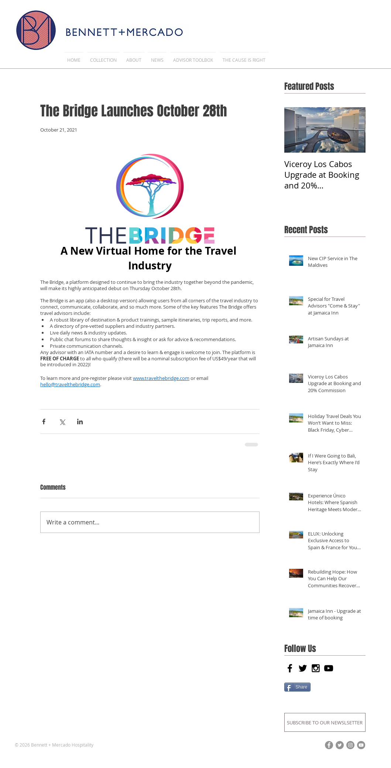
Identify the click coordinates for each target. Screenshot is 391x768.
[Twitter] (340, 745)
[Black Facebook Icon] (289, 668)
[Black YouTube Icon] (328, 668)
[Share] (297, 687)
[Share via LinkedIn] (79, 421)
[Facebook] (329, 745)
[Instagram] (350, 745)
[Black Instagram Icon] (315, 668)
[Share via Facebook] (43, 421)
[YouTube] (361, 745)
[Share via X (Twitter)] (61, 421)
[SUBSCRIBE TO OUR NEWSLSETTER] (325, 722)
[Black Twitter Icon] (302, 668)
